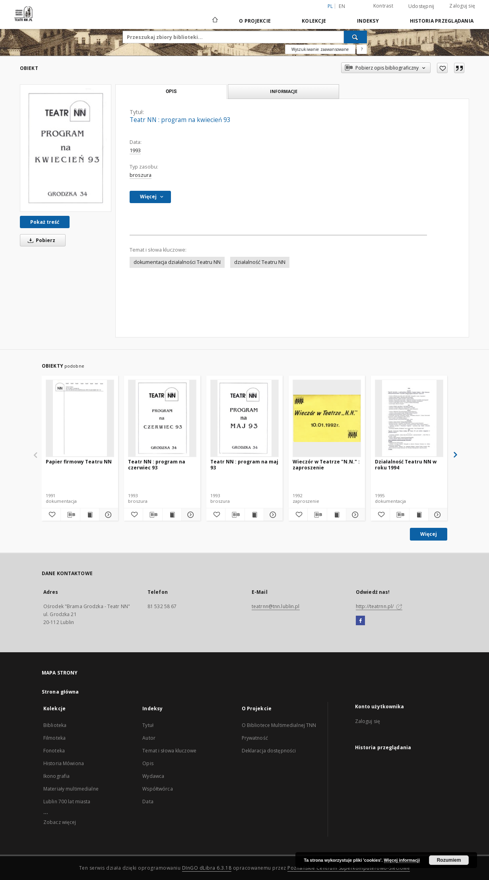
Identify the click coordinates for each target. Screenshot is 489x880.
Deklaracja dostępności (269, 750)
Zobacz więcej (59, 822)
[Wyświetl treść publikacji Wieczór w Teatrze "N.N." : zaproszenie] (336, 515)
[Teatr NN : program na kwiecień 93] (65, 148)
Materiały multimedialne (71, 788)
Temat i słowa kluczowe (169, 750)
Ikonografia (56, 776)
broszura (140, 175)
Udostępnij (421, 6)
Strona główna (60, 691)
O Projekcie (255, 20)
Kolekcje (314, 20)
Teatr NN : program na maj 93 (244, 464)
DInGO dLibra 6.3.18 (207, 867)
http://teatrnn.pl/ (379, 606)
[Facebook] (360, 620)
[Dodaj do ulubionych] (442, 68)
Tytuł (147, 725)
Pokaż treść (44, 222)
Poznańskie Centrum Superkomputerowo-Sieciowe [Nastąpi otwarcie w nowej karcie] (348, 867)
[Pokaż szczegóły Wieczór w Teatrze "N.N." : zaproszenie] (354, 515)
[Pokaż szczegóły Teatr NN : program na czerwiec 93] (189, 515)
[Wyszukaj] (355, 37)
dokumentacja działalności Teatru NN (177, 262)
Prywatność (255, 738)
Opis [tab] (171, 91)
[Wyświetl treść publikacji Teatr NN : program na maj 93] (254, 515)
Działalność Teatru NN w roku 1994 (406, 464)
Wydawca (153, 776)
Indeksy (368, 20)
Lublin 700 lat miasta (67, 801)
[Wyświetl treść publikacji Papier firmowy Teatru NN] (89, 515)
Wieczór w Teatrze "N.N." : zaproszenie (326, 464)
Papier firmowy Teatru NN (79, 461)
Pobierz (40, 240)
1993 (135, 150)
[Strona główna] (214, 20)
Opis (147, 763)
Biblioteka (54, 725)
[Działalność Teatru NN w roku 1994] (409, 418)
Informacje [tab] (283, 91)
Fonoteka (54, 750)
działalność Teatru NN (259, 262)
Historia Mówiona (63, 763)
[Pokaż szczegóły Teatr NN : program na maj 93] (272, 515)
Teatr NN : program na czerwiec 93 (156, 464)
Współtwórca (157, 788)
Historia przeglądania (441, 20)
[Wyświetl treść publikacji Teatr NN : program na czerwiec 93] (172, 515)
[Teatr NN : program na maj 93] (244, 418)
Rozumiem (449, 860)
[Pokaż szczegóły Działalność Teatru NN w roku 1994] (436, 515)
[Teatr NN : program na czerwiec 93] (162, 418)
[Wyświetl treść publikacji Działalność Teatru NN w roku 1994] (418, 515)
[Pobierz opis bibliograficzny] (70, 515)
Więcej (428, 534)
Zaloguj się (462, 5)
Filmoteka (54, 738)
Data (147, 801)
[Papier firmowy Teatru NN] (80, 418)
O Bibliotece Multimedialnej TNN (279, 725)
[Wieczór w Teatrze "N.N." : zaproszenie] (327, 418)
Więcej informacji (402, 860)
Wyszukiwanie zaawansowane (320, 49)
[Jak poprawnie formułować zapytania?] (362, 49)
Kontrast (383, 5)
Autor (148, 738)
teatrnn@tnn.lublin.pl (276, 606)
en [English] (342, 6)
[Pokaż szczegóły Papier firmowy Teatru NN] (107, 515)
